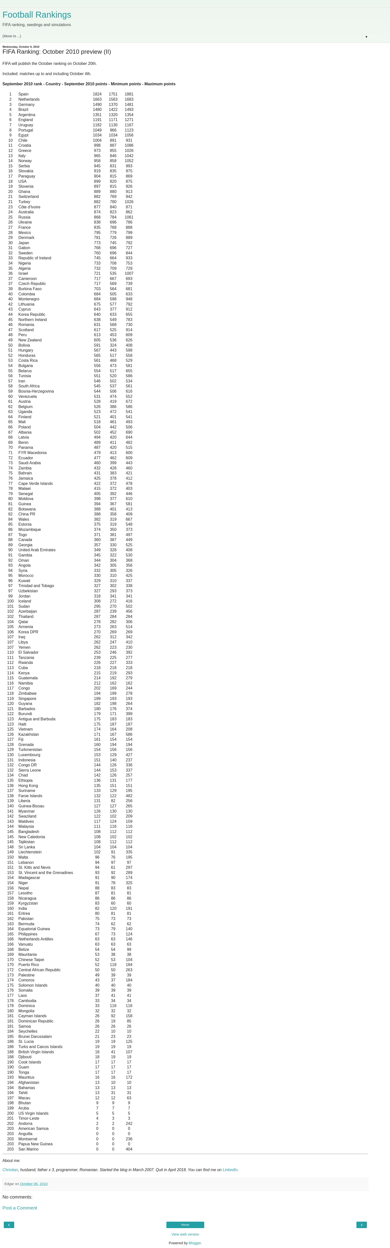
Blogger (195, 1243)
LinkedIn (230, 1170)
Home (185, 1225)
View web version (185, 1234)
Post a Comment (19, 1207)
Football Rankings (36, 14)
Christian (10, 1170)
